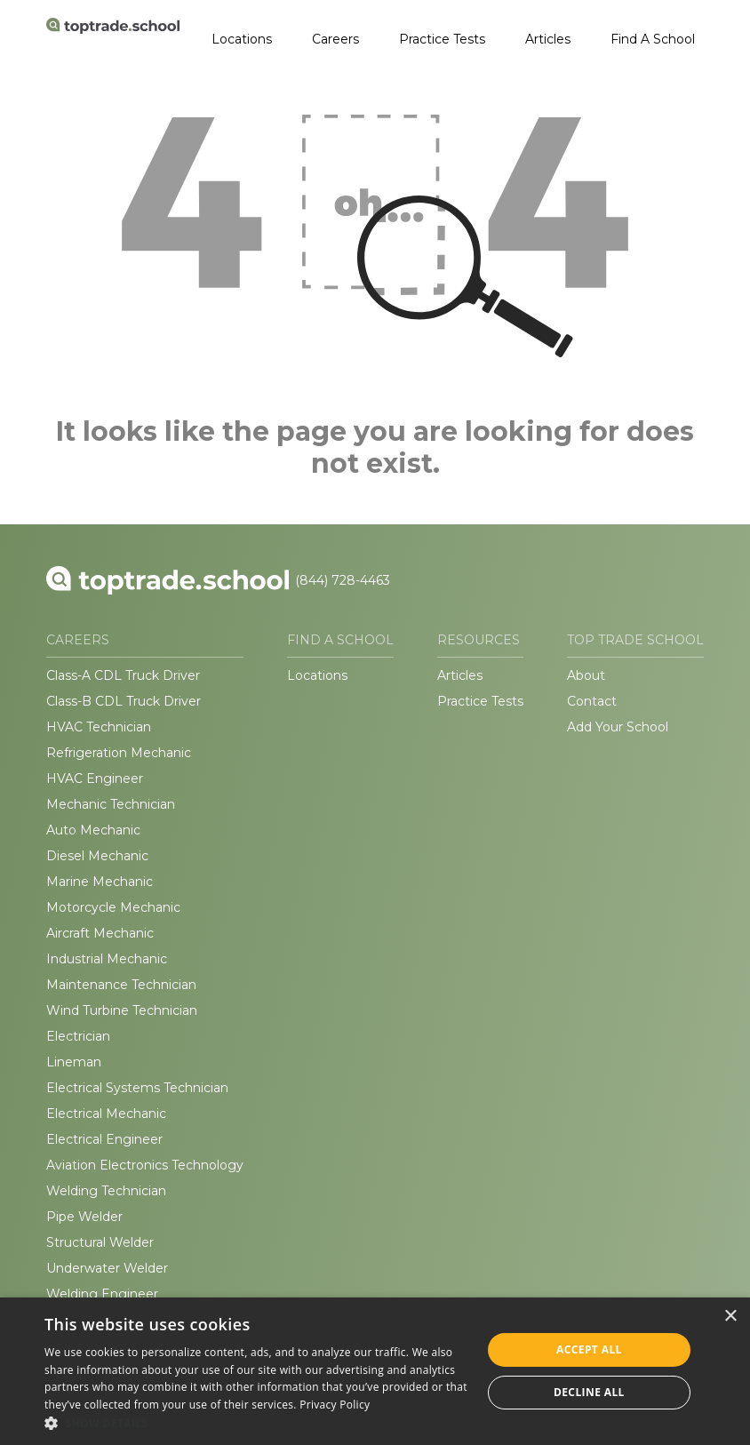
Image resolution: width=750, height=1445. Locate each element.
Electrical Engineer (104, 1139)
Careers (335, 39)
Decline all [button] (589, 1392)
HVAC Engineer (94, 778)
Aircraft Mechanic (100, 933)
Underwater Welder (107, 1268)
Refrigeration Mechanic (118, 753)
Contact (592, 701)
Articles (547, 39)
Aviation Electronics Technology (144, 1165)
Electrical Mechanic (106, 1114)
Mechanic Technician (110, 804)
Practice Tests (442, 39)
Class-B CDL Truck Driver (123, 701)
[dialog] (375, 1371)
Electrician (78, 1036)
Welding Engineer (102, 1294)
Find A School (652, 39)
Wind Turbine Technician (121, 1010)
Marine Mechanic (99, 882)
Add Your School (617, 727)
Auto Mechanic (93, 830)
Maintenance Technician (121, 985)
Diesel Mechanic (97, 856)
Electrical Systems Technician (137, 1088)
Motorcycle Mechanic (113, 907)
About (586, 675)
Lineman (73, 1062)
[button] (256, 1423)
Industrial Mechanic (106, 959)
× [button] (730, 1316)
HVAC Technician (98, 727)
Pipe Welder (84, 1217)
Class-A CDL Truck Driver (123, 675)
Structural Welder (100, 1242)
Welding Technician (106, 1191)
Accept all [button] (589, 1349)
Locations (241, 39)
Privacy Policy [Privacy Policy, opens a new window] (334, 1404)
